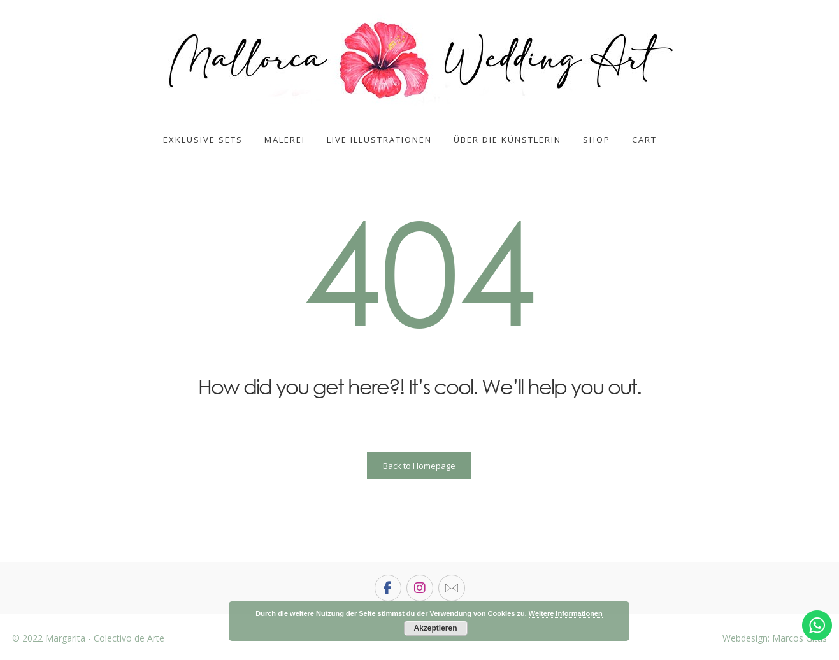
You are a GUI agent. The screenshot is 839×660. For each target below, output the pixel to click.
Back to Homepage (419, 465)
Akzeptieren (435, 628)
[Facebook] (388, 588)
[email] (451, 588)
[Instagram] (419, 588)
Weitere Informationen (566, 613)
